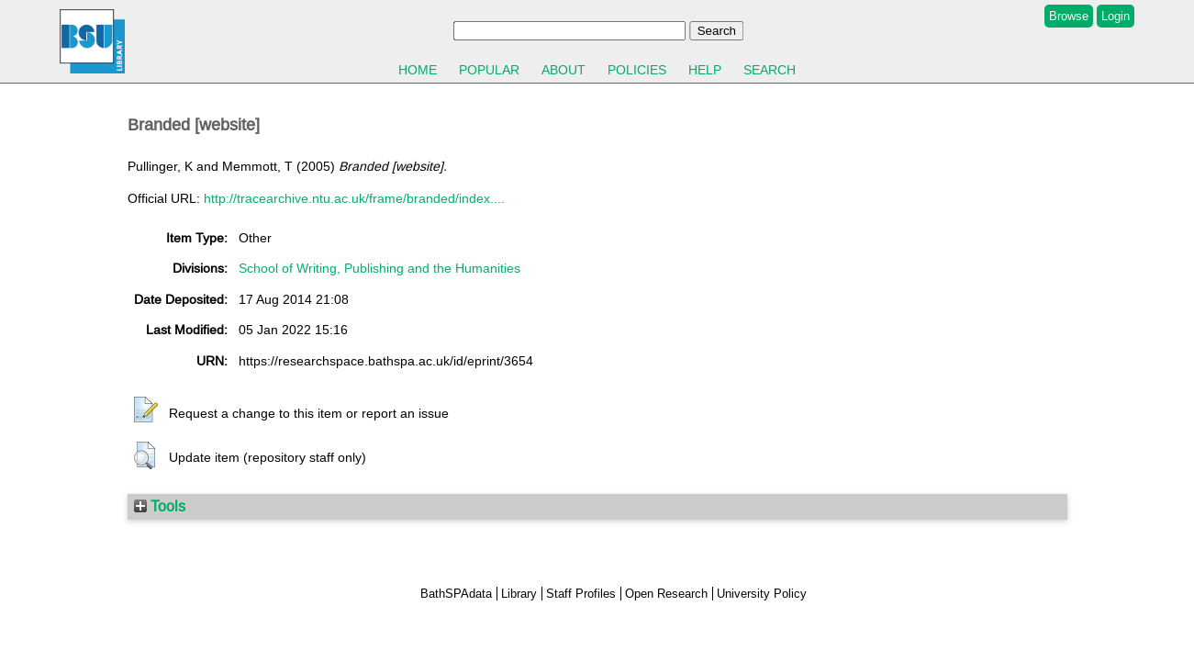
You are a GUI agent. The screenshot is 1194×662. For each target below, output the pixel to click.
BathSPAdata (456, 593)
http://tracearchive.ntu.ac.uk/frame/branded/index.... (354, 198)
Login (1115, 16)
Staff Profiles (581, 593)
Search (769, 69)
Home (417, 69)
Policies (637, 69)
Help (704, 69)
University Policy (762, 593)
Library (519, 593)
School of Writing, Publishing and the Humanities (379, 268)
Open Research (666, 593)
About (563, 69)
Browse (1068, 16)
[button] (146, 410)
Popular (489, 69)
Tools (159, 506)
